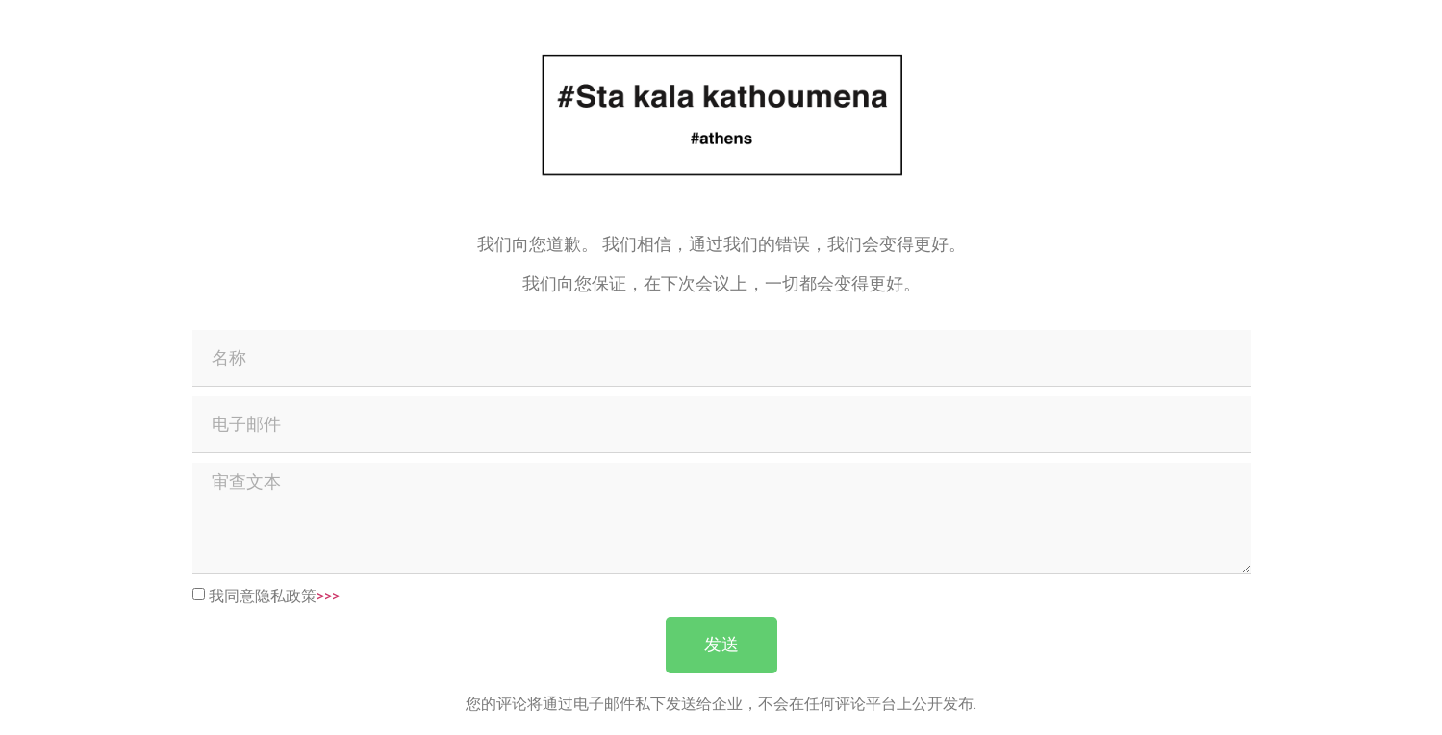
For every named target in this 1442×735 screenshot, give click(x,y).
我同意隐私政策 (274, 595)
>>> (328, 595)
